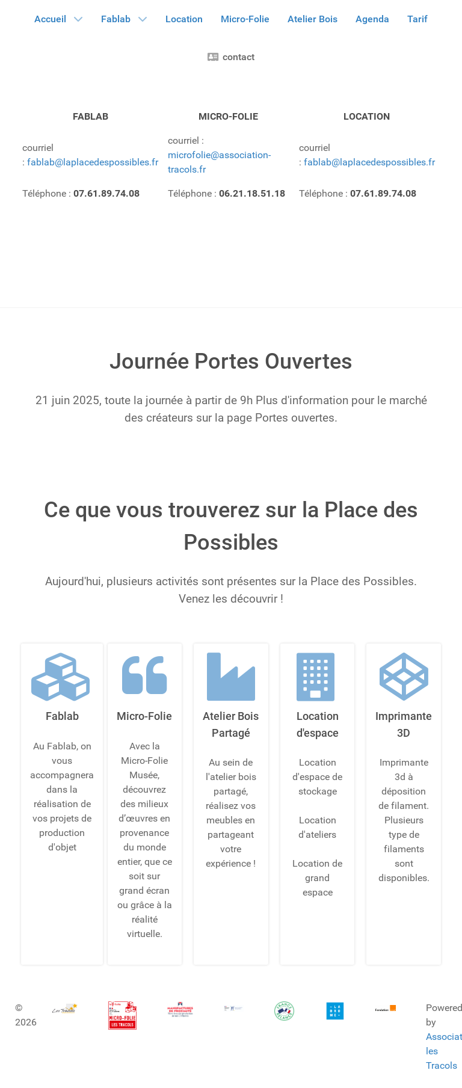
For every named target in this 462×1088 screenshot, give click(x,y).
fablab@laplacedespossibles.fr (92, 162)
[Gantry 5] (64, 1008)
